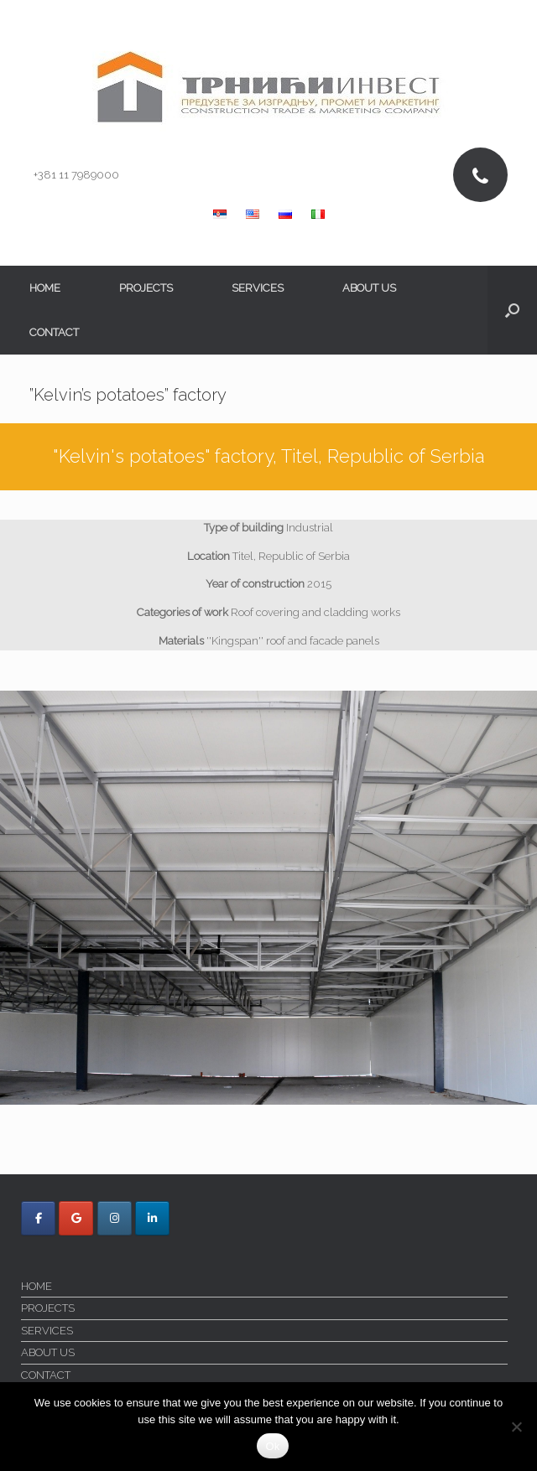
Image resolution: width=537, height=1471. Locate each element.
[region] (268, 898)
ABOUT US (369, 288)
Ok (272, 1446)
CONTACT (54, 332)
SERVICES (258, 288)
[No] (516, 1426)
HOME (44, 288)
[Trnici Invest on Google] (76, 1218)
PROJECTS (146, 288)
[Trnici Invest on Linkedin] (152, 1218)
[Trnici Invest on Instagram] (114, 1218)
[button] (512, 310)
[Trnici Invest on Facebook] (38, 1218)
